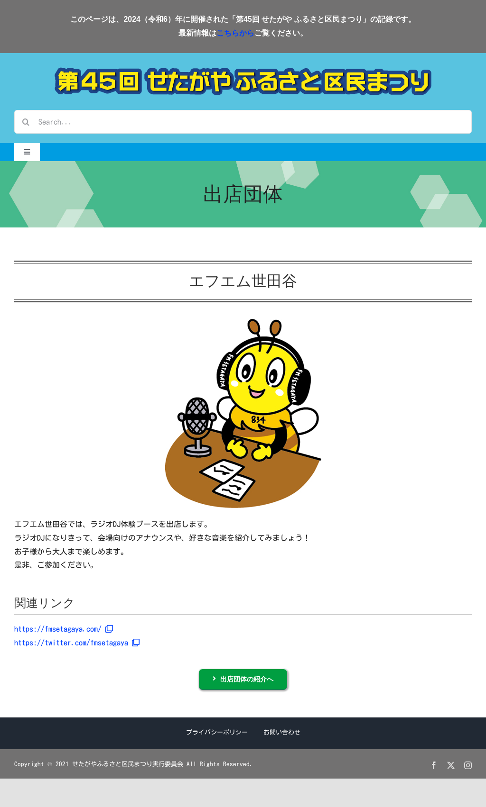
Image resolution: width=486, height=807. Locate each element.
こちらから (235, 33)
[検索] (26, 122)
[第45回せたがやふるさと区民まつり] (243, 71)
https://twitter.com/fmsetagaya (77, 642)
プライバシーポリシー (217, 732)
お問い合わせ (281, 732)
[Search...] (243, 122)
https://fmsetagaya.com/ (63, 629)
